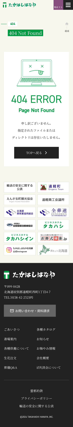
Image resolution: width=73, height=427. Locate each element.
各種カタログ (45, 329)
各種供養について (16, 348)
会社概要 (42, 358)
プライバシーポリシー (36, 398)
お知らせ (42, 339)
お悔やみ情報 (45, 348)
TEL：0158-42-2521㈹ (18, 297)
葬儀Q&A (10, 367)
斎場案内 (10, 339)
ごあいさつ (12, 329)
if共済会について (48, 367)
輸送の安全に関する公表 (36, 406)
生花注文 (10, 358)
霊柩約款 (36, 390)
